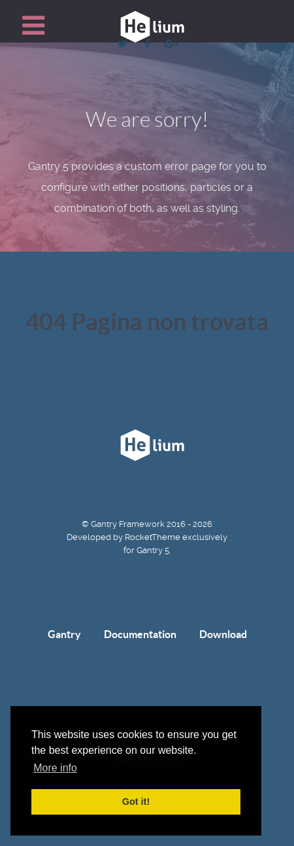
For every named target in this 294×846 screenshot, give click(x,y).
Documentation (140, 634)
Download (223, 634)
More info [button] (55, 767)
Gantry (64, 634)
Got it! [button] (136, 801)
